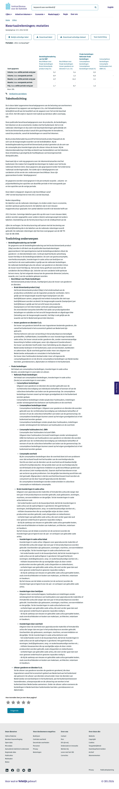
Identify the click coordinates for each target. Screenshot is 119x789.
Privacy (35, 749)
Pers (62, 739)
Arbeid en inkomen (23, 14)
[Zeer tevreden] (28, 702)
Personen (36, 746)
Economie (39, 14)
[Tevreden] (23, 702)
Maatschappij (53, 14)
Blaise (7, 762)
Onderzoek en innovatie (69, 746)
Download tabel (44, 37)
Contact (63, 736)
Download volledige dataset (73, 37)
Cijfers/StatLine (10, 736)
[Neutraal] (18, 702)
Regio (65, 14)
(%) (47, 63)
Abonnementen (94, 755)
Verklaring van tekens (18, 94)
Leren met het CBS (67, 752)
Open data (8, 742)
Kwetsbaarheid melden (97, 749)
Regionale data (10, 752)
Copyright (92, 739)
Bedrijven (36, 736)
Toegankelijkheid (95, 746)
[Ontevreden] (13, 702)
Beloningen (37, 752)
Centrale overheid (39, 739)
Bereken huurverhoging (13, 739)
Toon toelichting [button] (100, 37)
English (110, 7)
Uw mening (117, 388)
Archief (91, 752)
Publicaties (9, 755)
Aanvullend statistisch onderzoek (17, 749)
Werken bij (65, 749)
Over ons (74, 14)
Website (92, 736)
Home (8, 20)
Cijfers (8, 14)
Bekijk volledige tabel (18, 37)
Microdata (8, 746)
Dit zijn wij (65, 742)
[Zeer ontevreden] (8, 702)
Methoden (9, 759)
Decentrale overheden (41, 742)
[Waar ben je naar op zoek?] (65, 7)
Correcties (64, 755)
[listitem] (7, 770)
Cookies (91, 742)
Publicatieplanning (107, 770)
